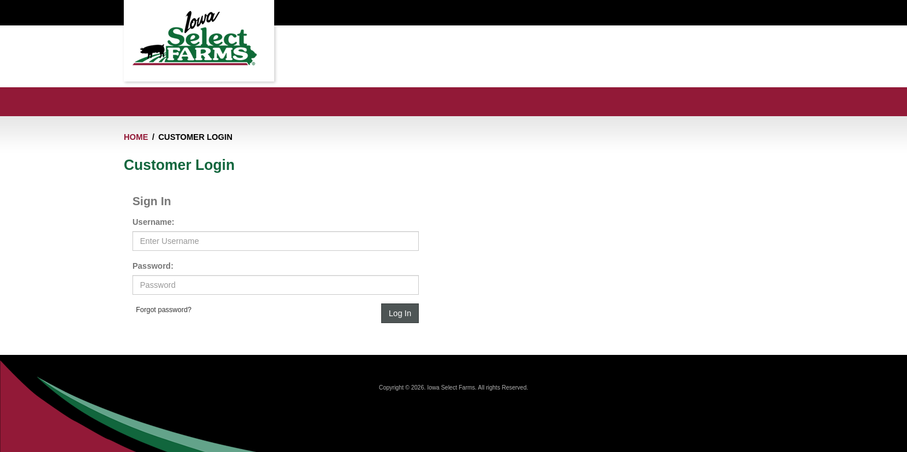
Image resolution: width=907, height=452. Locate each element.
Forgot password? (163, 310)
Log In (400, 313)
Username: (153, 222)
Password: (153, 266)
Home (136, 137)
